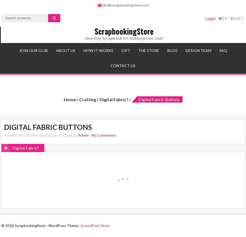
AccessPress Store (95, 225)
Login (210, 18)
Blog (172, 50)
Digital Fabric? (113, 99)
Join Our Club (33, 50)
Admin (83, 135)
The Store (148, 50)
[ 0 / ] (230, 18)
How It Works (98, 50)
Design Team (198, 50)
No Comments (104, 135)
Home (70, 99)
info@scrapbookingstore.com (123, 5)
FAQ (223, 50)
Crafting (87, 99)
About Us (65, 50)
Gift (125, 50)
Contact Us (123, 65)
